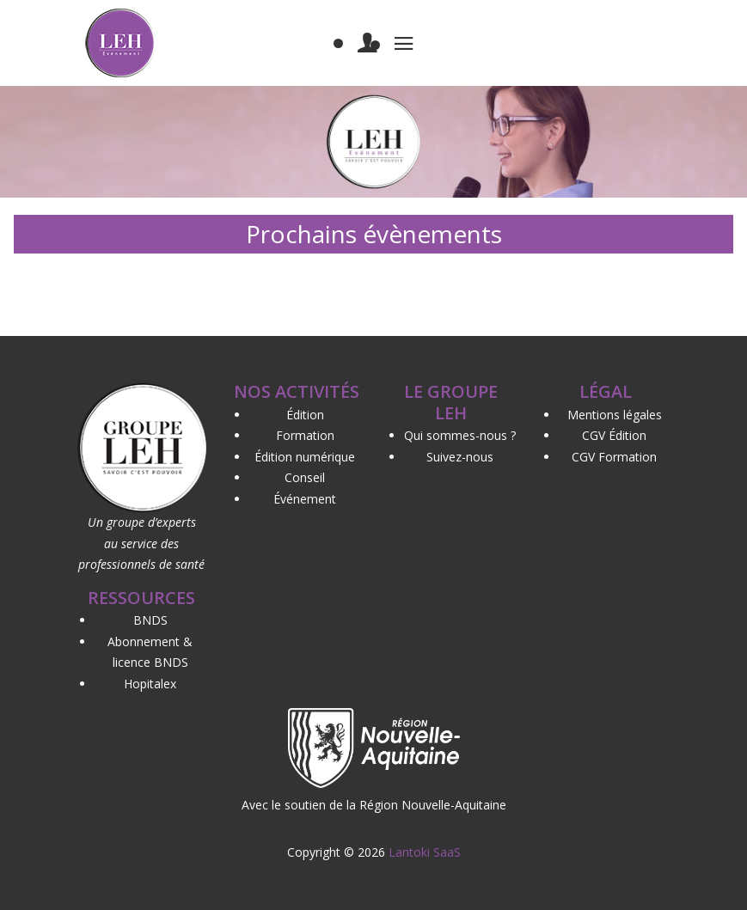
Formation (305, 435)
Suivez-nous (459, 457)
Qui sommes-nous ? (460, 435)
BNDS (150, 620)
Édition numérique (304, 457)
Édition (305, 414)
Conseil (305, 477)
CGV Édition (614, 435)
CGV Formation (614, 457)
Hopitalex (150, 683)
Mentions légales (614, 414)
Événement (304, 499)
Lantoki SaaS (425, 852)
